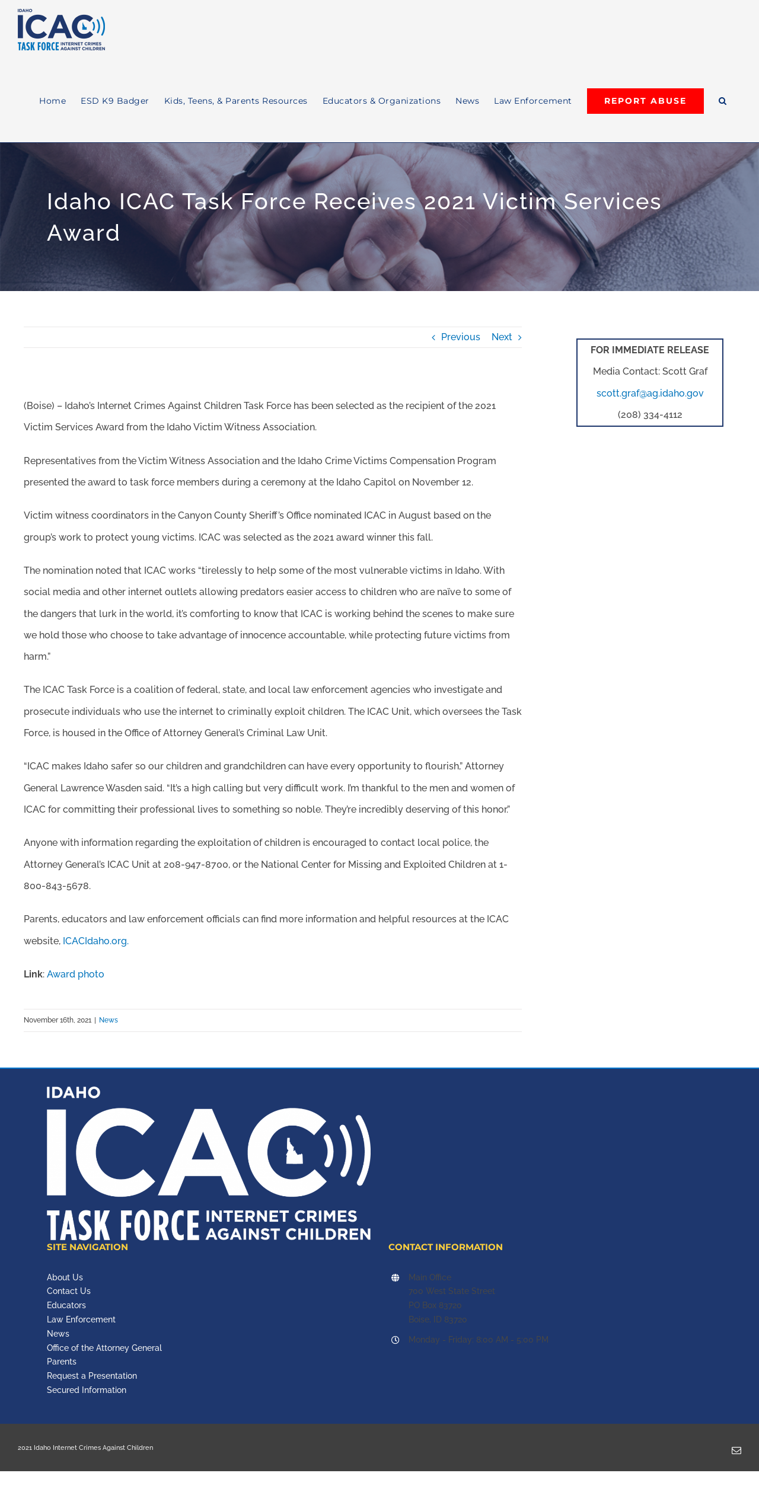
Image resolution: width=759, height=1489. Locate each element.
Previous (460, 337)
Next (502, 337)
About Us (65, 1277)
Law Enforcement (81, 1319)
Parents (61, 1361)
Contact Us (69, 1291)
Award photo (75, 974)
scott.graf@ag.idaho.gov (650, 393)
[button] (723, 100)
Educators (66, 1305)
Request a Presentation (92, 1376)
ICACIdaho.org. (96, 941)
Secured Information (86, 1390)
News (108, 1020)
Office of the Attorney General (104, 1348)
